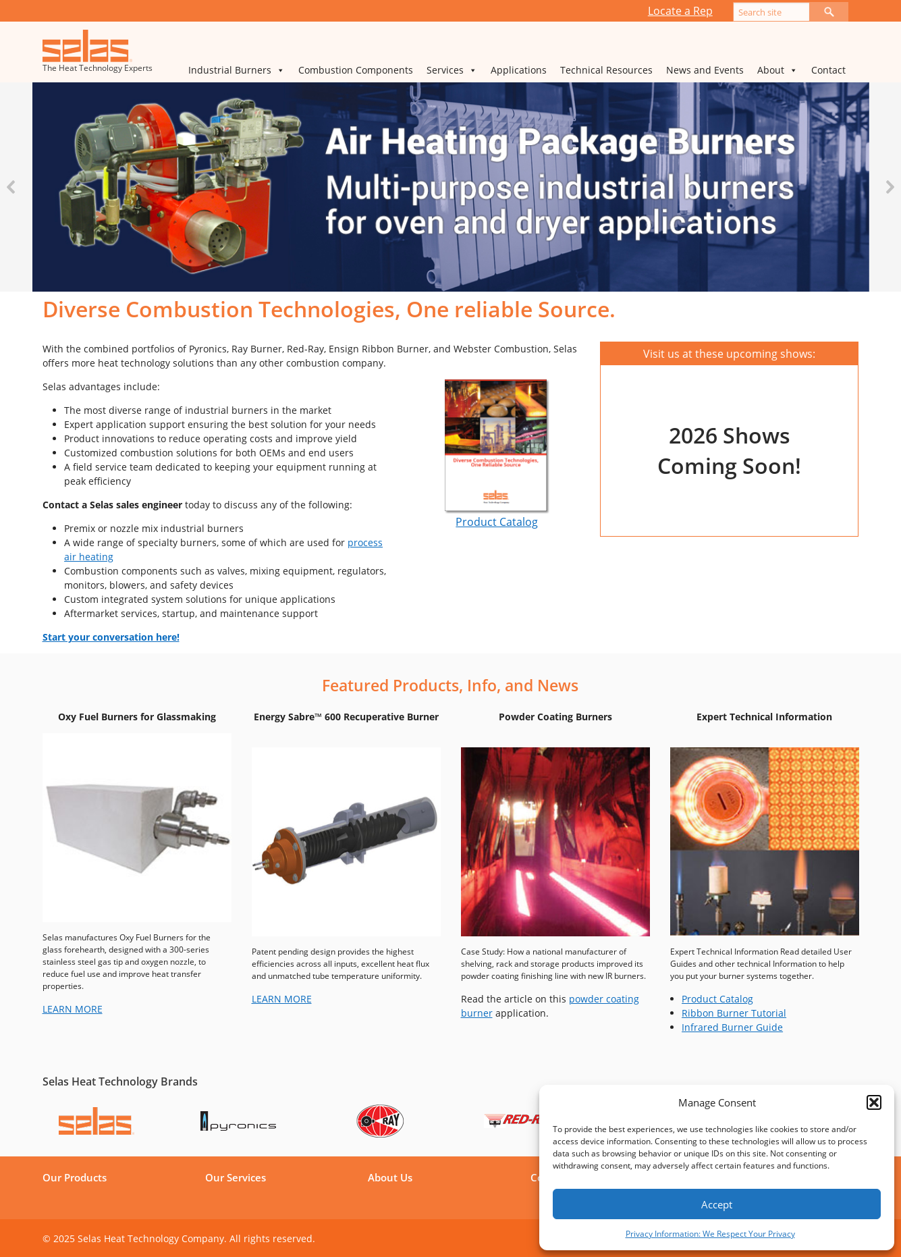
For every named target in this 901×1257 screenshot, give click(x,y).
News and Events (705, 69)
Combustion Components (355, 69)
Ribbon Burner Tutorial (734, 1013)
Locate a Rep (680, 10)
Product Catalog (497, 521)
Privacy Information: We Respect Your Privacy (710, 1233)
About (777, 70)
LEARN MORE (73, 1008)
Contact (828, 69)
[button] (874, 1102)
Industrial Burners (236, 70)
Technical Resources (606, 69)
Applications (519, 69)
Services (452, 70)
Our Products (75, 1177)
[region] (450, 187)
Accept (716, 1204)
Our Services (235, 1177)
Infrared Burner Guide (732, 1027)
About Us (390, 1177)
